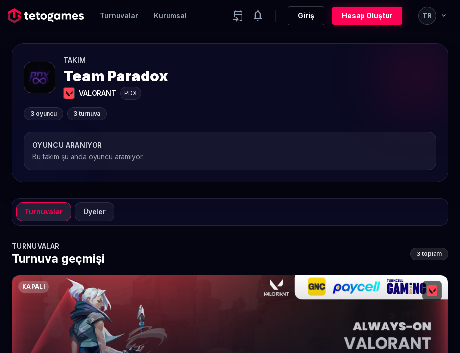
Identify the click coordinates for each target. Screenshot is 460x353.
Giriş (306, 15)
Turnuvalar (119, 15)
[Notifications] (258, 16)
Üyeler (94, 211)
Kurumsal (170, 15)
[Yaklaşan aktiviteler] (238, 16)
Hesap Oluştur (367, 15)
